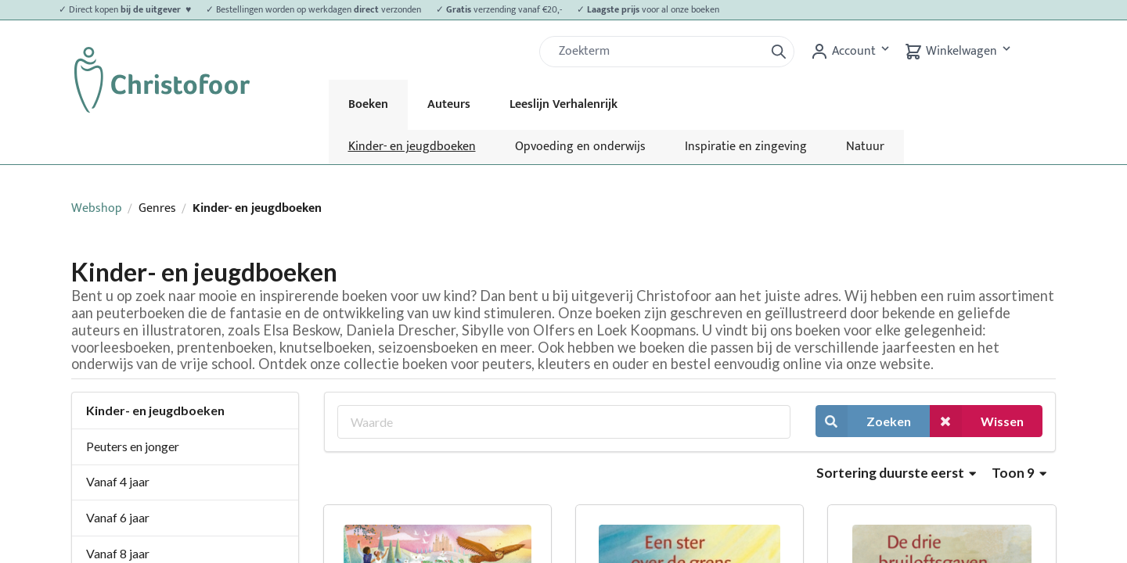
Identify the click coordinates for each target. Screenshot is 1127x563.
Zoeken (863, 421)
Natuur (865, 146)
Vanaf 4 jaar (117, 481)
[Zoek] (658, 51)
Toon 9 (1019, 472)
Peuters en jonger (132, 446)
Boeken (368, 104)
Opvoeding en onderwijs (580, 146)
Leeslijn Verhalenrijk (563, 104)
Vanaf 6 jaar (117, 517)
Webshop (96, 208)
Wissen (977, 421)
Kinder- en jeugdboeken (412, 146)
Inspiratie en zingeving (746, 146)
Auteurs (448, 104)
